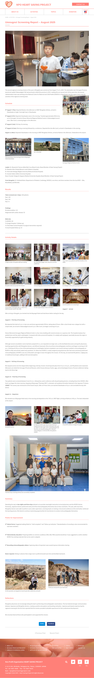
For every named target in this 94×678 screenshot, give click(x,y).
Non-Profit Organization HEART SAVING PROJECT (24, 662)
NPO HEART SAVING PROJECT (33, 4)
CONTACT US (80, 4)
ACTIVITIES (34, 12)
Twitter (42, 623)
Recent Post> (54, 633)
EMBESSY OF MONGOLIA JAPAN (15, 650)
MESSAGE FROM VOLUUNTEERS (39, 648)
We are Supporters (35, 646)
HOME (6, 17)
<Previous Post (40, 633)
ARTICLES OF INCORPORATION (38, 650)
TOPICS (53, 12)
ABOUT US (14, 12)
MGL (87, 662)
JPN (80, 662)
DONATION (72, 12)
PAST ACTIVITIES (56, 648)
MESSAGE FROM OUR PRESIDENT (16, 648)
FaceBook (51, 623)
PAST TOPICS (69, 648)
